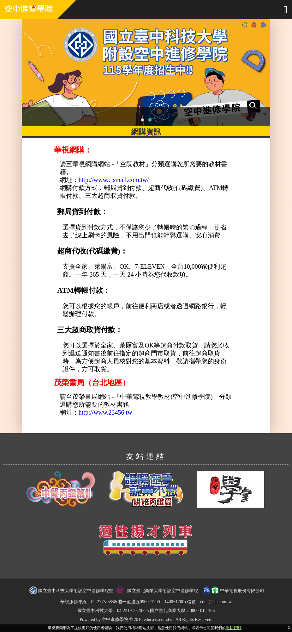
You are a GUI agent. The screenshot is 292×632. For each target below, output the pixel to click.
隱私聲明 (233, 628)
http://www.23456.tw (105, 412)
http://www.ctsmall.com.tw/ (114, 179)
